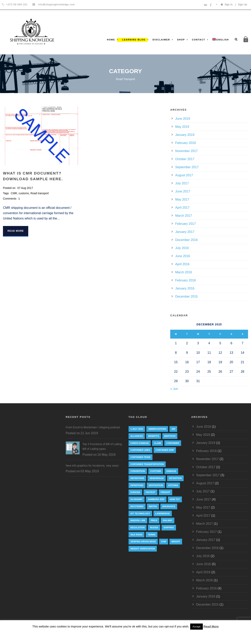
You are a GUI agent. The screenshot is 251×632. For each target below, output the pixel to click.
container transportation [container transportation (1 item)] (147, 464)
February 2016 (185, 280)
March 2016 (183, 272)
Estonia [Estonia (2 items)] (173, 485)
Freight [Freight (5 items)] (165, 492)
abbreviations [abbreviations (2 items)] (157, 429)
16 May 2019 (106, 454)
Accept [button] (196, 626)
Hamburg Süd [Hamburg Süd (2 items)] (156, 499)
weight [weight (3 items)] (175, 541)
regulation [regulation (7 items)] (138, 527)
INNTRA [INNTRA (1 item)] (153, 506)
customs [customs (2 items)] (155, 471)
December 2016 (186, 240)
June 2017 (182, 191)
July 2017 (182, 183)
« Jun (174, 388)
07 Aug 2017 (25, 188)
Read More (16, 231)
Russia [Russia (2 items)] (154, 527)
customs (24, 193)
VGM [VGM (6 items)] (163, 541)
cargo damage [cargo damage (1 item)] (140, 443)
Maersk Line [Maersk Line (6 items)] (138, 520)
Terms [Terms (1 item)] (151, 534)
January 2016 (184, 288)
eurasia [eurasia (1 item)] (135, 492)
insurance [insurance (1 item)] (168, 506)
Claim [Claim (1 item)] (157, 443)
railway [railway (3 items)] (167, 520)
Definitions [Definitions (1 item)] (137, 478)
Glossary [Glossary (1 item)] (137, 499)
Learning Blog (133, 39)
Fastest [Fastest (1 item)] (150, 492)
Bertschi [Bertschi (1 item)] (169, 436)
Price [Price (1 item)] (154, 520)
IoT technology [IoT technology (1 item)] (140, 513)
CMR (14, 193)
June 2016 (182, 256)
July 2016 (182, 248)
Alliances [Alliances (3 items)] (137, 436)
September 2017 (186, 167)
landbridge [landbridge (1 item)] (162, 513)
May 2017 (182, 199)
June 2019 (182, 118)
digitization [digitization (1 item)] (156, 485)
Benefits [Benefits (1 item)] (153, 436)
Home (111, 39)
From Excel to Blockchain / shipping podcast (93, 427)
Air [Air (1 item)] (173, 429)
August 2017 (184, 175)
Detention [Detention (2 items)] (175, 478)
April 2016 (182, 264)
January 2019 (184, 134)
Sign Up (242, 4)
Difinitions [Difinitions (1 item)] (137, 485)
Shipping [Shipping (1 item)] (169, 527)
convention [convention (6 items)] (138, 471)
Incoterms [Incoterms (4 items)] (137, 506)
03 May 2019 (90, 471)
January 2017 (184, 231)
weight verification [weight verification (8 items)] (143, 548)
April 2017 (182, 207)
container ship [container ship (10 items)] (165, 450)
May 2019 (182, 126)
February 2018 (185, 143)
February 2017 (185, 223)
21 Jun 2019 (89, 433)
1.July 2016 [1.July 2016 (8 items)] (137, 429)
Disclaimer (161, 39)
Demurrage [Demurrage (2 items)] (156, 478)
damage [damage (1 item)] (171, 471)
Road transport (39, 193)
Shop (181, 39)
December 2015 (186, 296)
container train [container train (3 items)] (140, 457)
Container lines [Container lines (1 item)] (140, 450)
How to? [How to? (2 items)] (175, 499)
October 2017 (184, 159)
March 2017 (183, 215)
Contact (198, 39)
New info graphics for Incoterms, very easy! (92, 465)
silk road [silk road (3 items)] (137, 534)
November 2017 (186, 151)
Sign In (228, 4)
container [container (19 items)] (172, 443)
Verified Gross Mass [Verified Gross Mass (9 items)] (143, 541)
